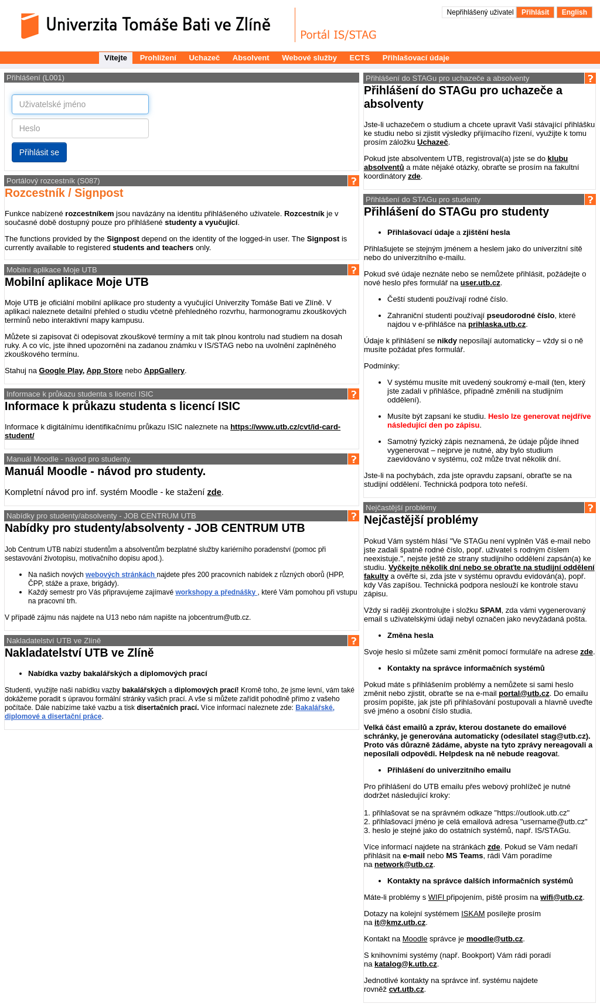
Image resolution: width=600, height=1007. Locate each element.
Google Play (61, 370)
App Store (104, 370)
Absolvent (251, 57)
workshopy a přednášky (216, 592)
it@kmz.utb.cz (399, 922)
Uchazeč (204, 57)
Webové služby (309, 57)
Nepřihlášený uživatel (481, 12)
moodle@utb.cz (494, 938)
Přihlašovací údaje (416, 57)
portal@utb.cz (524, 693)
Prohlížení (158, 57)
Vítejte (115, 57)
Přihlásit (535, 12)
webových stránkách (121, 575)
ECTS (360, 57)
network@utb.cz (403, 864)
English (574, 12)
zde (214, 492)
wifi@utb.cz (561, 897)
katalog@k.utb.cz (405, 964)
